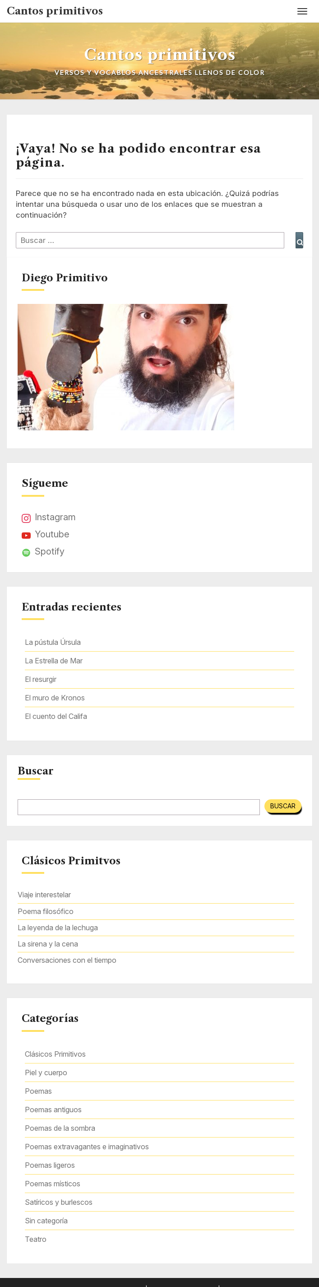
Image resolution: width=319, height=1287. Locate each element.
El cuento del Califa (56, 716)
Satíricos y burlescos (58, 1202)
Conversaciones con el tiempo (67, 960)
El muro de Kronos (55, 697)
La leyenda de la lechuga (58, 927)
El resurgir (40, 679)
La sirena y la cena (48, 943)
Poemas (38, 1091)
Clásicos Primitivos (55, 1054)
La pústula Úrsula (53, 642)
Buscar (36, 771)
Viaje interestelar (44, 894)
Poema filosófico (46, 911)
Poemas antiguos (53, 1109)
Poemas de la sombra (60, 1128)
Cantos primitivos (55, 11)
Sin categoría (46, 1220)
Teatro (35, 1239)
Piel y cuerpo (46, 1072)
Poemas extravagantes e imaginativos (87, 1146)
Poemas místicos (52, 1183)
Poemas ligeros (50, 1165)
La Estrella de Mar (54, 660)
